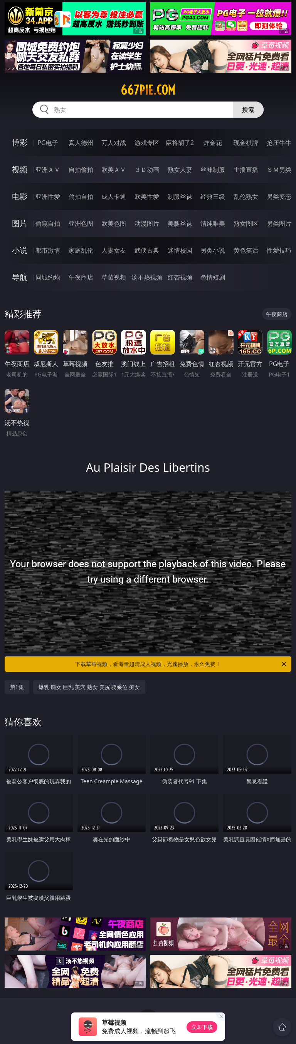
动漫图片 (147, 223)
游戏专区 (147, 142)
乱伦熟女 (246, 196)
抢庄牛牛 (279, 142)
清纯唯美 (212, 223)
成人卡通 (113, 196)
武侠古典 (147, 250)
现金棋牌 (246, 142)
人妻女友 (113, 250)
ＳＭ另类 (279, 169)
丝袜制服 (212, 169)
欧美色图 (113, 223)
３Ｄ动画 (147, 169)
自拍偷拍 (81, 169)
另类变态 (279, 196)
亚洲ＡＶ (47, 169)
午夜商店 (81, 277)
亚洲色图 (81, 223)
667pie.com (148, 90)
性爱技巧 (279, 250)
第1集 (17, 687)
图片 (19, 223)
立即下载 (202, 1027)
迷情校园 (180, 250)
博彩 (19, 142)
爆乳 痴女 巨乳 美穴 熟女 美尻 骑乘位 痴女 (89, 687)
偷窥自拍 (47, 223)
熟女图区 (246, 223)
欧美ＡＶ (113, 169)
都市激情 (47, 250)
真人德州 (81, 142)
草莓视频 (113, 277)
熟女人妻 (180, 169)
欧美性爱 (147, 196)
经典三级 (212, 196)
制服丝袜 (180, 196)
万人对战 (113, 142)
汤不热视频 (146, 277)
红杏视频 (180, 277)
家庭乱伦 (81, 250)
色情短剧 (212, 277)
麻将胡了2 (180, 142)
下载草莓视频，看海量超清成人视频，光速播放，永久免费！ (181, 664)
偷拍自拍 (81, 196)
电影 (19, 196)
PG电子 (47, 142)
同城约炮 (47, 277)
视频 (19, 169)
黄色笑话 (246, 250)
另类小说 (212, 250)
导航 (19, 277)
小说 (19, 250)
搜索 (248, 109)
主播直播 (246, 169)
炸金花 (213, 142)
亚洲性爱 (47, 196)
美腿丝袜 (180, 223)
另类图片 (279, 223)
